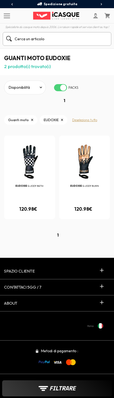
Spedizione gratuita (57, 4)
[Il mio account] (95, 15)
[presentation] (12, 4)
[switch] (60, 87)
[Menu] (6, 15)
